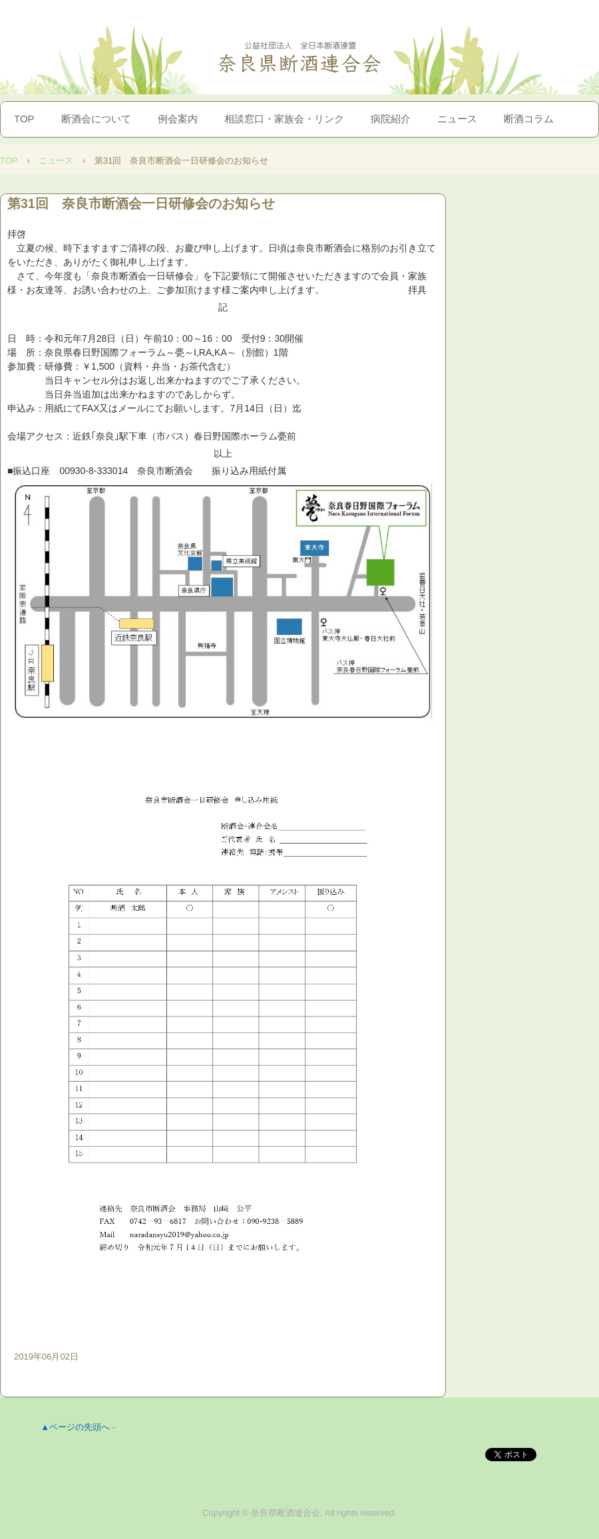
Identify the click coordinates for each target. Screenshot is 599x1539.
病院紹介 (391, 118)
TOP (24, 118)
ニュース (457, 118)
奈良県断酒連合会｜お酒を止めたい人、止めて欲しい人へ (299, 57)
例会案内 (178, 118)
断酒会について (96, 118)
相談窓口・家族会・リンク (284, 118)
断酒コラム (529, 118)
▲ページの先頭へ (75, 1427)
